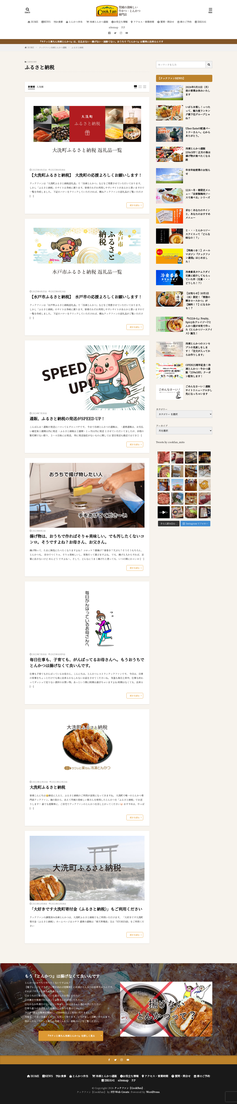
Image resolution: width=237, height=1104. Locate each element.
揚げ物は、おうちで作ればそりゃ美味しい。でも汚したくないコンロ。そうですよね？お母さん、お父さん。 (87, 539)
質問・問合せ (165, 21)
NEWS (46, 21)
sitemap (113, 27)
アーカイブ (162, 425)
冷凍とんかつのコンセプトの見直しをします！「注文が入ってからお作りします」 (197, 349)
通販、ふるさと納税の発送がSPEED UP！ (67, 418)
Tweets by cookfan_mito (170, 442)
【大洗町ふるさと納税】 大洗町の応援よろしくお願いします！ (86, 175)
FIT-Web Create (120, 1092)
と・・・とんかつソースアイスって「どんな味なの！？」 (197, 233)
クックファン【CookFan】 (129, 1088)
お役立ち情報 (119, 21)
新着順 (31, 86)
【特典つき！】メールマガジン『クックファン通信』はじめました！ (197, 256)
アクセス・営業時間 (142, 21)
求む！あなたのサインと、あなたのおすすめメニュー (197, 213)
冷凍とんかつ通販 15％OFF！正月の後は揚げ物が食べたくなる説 (197, 154)
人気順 (40, 86)
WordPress (153, 1092)
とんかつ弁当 (74, 21)
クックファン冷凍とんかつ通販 (53, 47)
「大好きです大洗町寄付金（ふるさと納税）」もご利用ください (86, 909)
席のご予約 (184, 21)
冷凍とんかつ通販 (97, 21)
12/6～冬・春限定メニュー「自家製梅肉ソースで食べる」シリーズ (197, 193)
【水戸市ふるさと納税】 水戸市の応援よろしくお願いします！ (86, 297)
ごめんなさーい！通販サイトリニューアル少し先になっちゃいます (198, 390)
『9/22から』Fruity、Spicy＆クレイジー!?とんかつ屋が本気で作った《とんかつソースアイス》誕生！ (198, 326)
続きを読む (135, 205)
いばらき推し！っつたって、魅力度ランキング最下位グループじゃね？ (197, 112)
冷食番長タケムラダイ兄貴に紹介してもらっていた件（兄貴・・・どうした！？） (197, 277)
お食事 (58, 21)
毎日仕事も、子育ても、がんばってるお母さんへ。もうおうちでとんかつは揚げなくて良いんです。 (87, 662)
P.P (123, 27)
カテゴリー (161, 409)
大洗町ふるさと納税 (47, 787)
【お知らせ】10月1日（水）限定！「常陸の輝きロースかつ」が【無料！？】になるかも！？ (197, 300)
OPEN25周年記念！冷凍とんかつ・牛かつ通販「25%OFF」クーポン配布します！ (198, 370)
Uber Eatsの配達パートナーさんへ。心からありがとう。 (197, 132)
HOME (33, 21)
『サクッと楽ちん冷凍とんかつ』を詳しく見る (71, 1035)
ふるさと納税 (77, 47)
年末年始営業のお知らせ (197, 171)
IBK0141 (200, 21)
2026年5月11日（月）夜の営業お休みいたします (197, 90)
